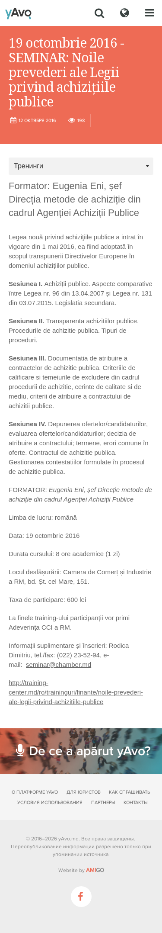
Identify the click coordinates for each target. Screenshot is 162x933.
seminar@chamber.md (58, 664)
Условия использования (50, 802)
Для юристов (84, 792)
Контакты (136, 802)
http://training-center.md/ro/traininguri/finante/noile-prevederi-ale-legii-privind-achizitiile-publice (76, 692)
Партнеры (103, 802)
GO (95, 870)
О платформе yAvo (35, 792)
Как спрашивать (129, 792)
